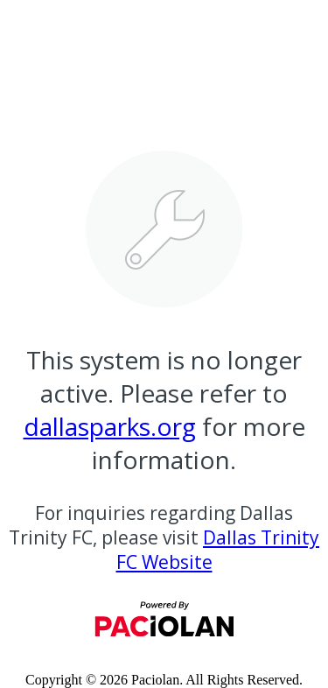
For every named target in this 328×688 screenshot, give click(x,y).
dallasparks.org (110, 426)
